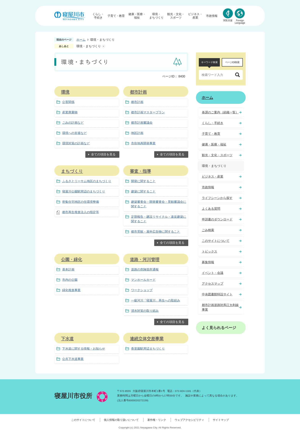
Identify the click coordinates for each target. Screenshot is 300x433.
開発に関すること (143, 181)
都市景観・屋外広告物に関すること (155, 231)
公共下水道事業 (73, 359)
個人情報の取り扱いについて (121, 419)
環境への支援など (74, 133)
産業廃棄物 (69, 112)
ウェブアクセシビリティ (189, 419)
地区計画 (137, 133)
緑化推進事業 (71, 290)
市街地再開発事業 (143, 143)
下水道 (67, 338)
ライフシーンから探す (217, 198)
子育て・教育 (116, 15)
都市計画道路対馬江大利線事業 (220, 307)
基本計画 (68, 269)
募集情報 (208, 262)
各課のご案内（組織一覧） (220, 112)
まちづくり (72, 171)
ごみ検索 (208, 230)
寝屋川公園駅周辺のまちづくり (83, 191)
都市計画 (138, 92)
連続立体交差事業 (147, 338)
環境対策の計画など (76, 143)
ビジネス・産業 (195, 15)
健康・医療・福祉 (137, 15)
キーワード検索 (209, 62)
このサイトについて (215, 240)
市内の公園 (69, 279)
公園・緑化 (71, 259)
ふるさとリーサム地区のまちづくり (86, 181)
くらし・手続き (98, 15)
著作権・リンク (156, 419)
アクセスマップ (212, 283)
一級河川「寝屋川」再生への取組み (155, 300)
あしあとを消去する (103, 46)
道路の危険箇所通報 (145, 269)
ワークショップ (141, 290)
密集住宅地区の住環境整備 (80, 201)
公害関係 (68, 102)
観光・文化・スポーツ (175, 15)
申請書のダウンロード (217, 219)
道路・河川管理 (144, 259)
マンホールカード (143, 279)
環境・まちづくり (156, 15)
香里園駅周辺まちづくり (148, 348)
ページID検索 (232, 62)
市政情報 (212, 15)
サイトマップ (221, 419)
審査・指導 (140, 171)
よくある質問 (211, 208)
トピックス (209, 251)
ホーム (81, 39)
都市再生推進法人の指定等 (80, 212)
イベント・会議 (212, 273)
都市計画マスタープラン (148, 112)
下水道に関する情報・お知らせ (83, 348)
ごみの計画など (73, 122)
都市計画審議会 (141, 122)
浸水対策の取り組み (145, 310)
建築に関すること (143, 191)
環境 (65, 92)
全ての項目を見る (103, 154)
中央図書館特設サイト (217, 294)
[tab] (209, 62)
